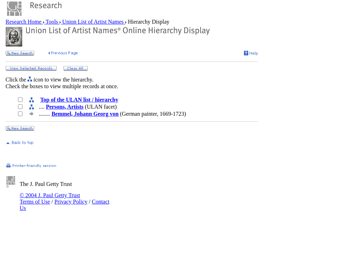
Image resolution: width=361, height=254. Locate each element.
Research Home (24, 22)
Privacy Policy (70, 202)
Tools (52, 22)
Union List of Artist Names (93, 22)
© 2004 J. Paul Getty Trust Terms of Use (50, 198)
